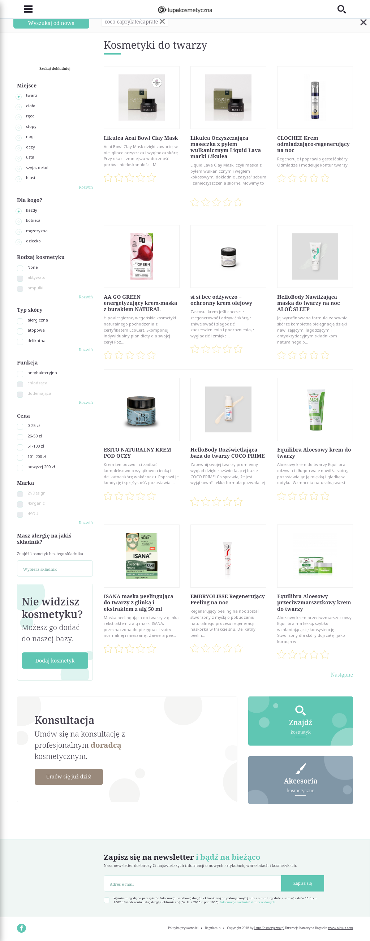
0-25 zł (33, 425)
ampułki (35, 287)
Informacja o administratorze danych (247, 902)
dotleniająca (39, 393)
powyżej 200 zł (41, 466)
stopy (31, 126)
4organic (36, 503)
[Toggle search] (345, 9)
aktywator (37, 277)
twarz (31, 95)
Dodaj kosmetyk (55, 660)
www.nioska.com (340, 928)
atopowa (36, 330)
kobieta (33, 220)
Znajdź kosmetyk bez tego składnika (50, 553)
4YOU (32, 513)
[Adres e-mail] (192, 883)
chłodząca (37, 382)
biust (30, 177)
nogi (30, 136)
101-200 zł (36, 456)
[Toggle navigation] (25, 9)
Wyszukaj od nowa (51, 23)
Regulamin (212, 928)
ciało (30, 105)
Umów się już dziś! (68, 776)
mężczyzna (37, 230)
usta (30, 157)
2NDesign (36, 493)
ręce (30, 115)
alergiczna (37, 320)
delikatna (36, 340)
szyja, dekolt (38, 167)
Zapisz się (302, 883)
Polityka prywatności (183, 928)
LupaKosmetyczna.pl (269, 928)
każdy (31, 210)
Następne (342, 674)
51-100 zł (35, 446)
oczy (30, 147)
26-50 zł (34, 436)
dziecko (33, 240)
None (32, 267)
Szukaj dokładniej (54, 68)
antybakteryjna (42, 372)
